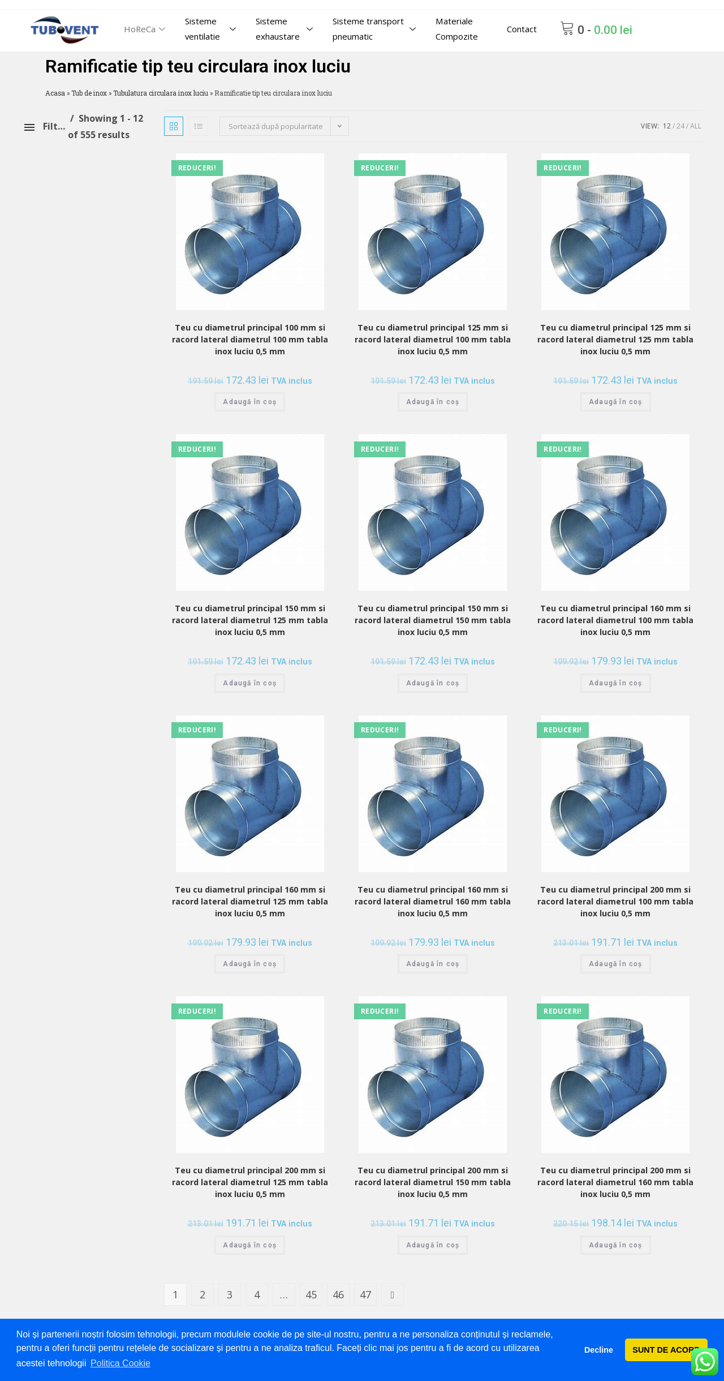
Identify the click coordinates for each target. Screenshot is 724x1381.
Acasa (55, 93)
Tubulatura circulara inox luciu (160, 93)
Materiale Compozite (457, 28)
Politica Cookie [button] (120, 1363)
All (695, 126)
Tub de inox (89, 93)
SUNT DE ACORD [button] (666, 1349)
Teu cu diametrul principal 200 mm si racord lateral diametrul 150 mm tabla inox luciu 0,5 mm (433, 1182)
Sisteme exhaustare (286, 28)
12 (667, 126)
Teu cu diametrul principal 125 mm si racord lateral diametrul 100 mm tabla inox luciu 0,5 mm (433, 339)
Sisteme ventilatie (212, 28)
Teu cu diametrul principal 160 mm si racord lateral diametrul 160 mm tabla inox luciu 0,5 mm (433, 901)
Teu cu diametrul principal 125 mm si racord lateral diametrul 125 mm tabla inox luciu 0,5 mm (615, 339)
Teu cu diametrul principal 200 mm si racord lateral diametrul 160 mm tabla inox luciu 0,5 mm (615, 1182)
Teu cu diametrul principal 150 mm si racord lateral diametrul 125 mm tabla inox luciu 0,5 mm (250, 620)
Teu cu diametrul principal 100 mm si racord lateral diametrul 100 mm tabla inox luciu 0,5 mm (250, 339)
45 (311, 1294)
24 (680, 126)
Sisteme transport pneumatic (376, 28)
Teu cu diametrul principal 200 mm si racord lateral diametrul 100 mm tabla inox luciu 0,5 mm (615, 901)
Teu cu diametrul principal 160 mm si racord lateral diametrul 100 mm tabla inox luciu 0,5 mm (615, 620)
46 (338, 1294)
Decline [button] (598, 1349)
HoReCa (146, 29)
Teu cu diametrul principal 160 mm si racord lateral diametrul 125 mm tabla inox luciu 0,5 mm (250, 901)
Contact (522, 29)
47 (365, 1294)
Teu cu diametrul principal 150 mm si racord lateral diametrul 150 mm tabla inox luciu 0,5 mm (433, 620)
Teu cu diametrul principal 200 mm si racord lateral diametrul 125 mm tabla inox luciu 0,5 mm (250, 1182)
